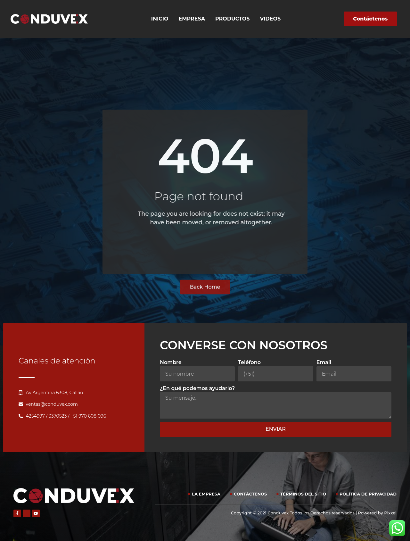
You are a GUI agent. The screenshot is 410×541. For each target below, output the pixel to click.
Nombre (171, 362)
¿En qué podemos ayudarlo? (197, 388)
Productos (232, 19)
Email (324, 362)
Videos (270, 19)
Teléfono (249, 362)
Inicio (159, 19)
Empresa (192, 19)
